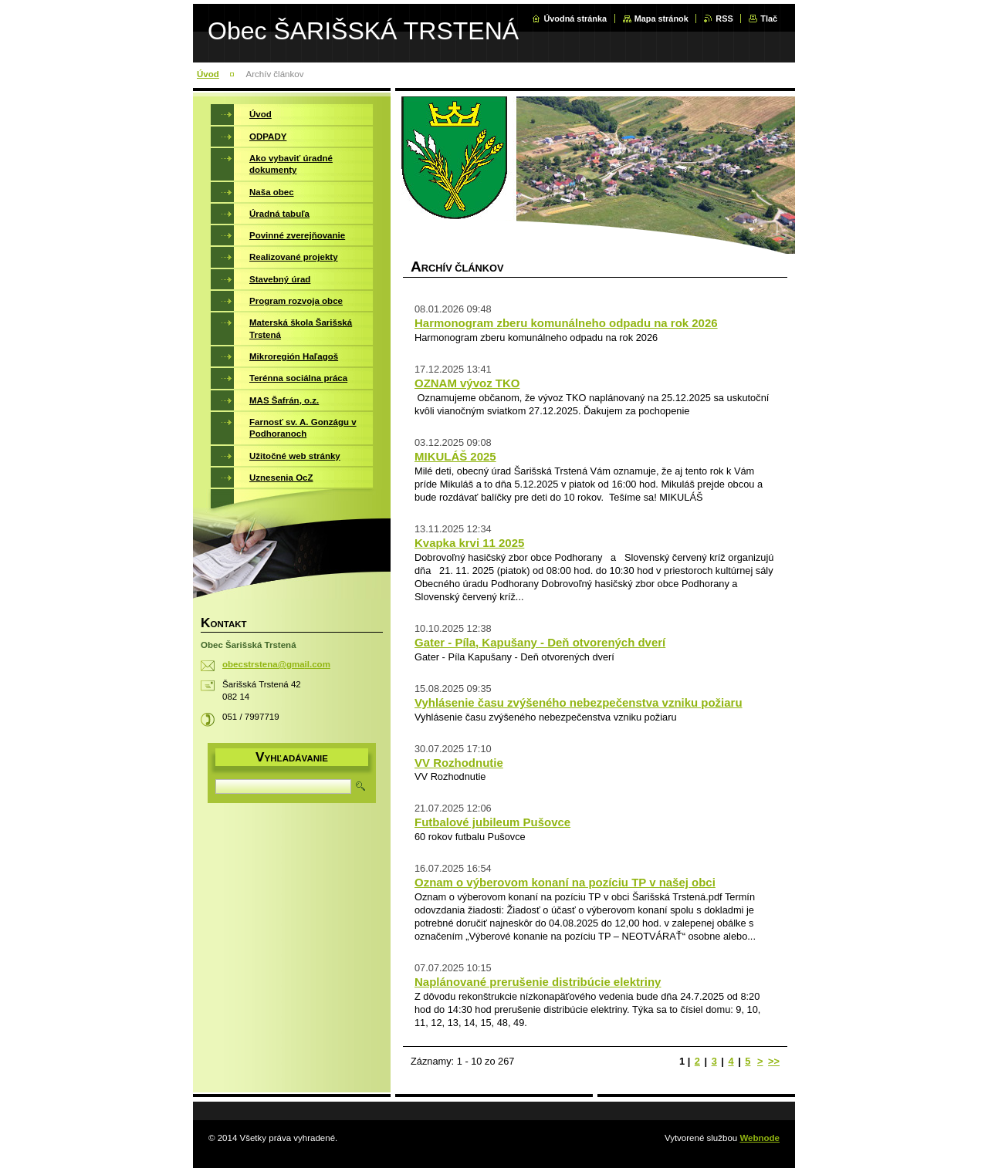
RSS (724, 18)
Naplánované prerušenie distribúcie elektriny (537, 981)
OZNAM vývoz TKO (466, 383)
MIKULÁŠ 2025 (455, 456)
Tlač (768, 18)
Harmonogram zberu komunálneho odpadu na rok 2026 (566, 322)
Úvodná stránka (575, 18)
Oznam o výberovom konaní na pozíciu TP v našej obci (565, 882)
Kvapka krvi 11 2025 (469, 542)
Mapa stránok (661, 18)
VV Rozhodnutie (458, 762)
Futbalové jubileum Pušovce (492, 822)
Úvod (208, 74)
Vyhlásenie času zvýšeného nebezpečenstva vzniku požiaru (578, 702)
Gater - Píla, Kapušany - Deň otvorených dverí (539, 642)
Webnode (759, 1138)
